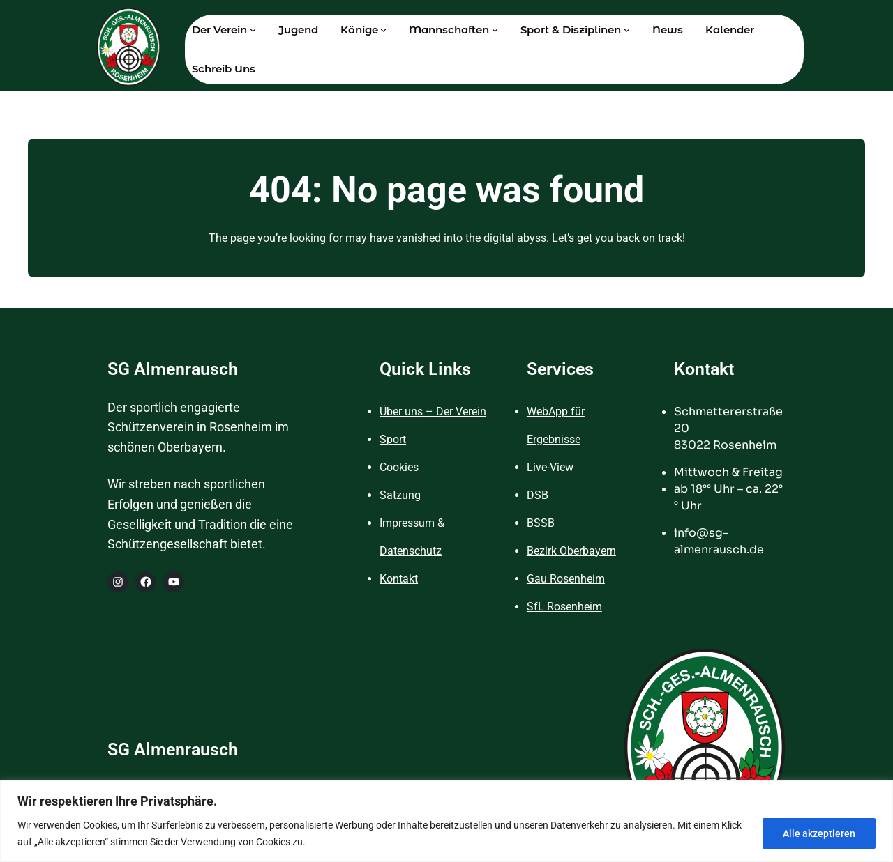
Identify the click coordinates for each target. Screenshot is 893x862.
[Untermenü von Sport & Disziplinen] (627, 29)
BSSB (541, 523)
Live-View (550, 467)
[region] (446, 821)
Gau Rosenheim (566, 578)
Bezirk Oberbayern (571, 550)
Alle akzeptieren (819, 833)
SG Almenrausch (172, 369)
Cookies (399, 467)
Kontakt (399, 578)
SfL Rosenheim (564, 606)
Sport (393, 439)
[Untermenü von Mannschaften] (495, 29)
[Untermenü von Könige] (383, 29)
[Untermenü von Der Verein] (253, 29)
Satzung (400, 495)
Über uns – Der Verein (433, 411)
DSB (537, 495)
